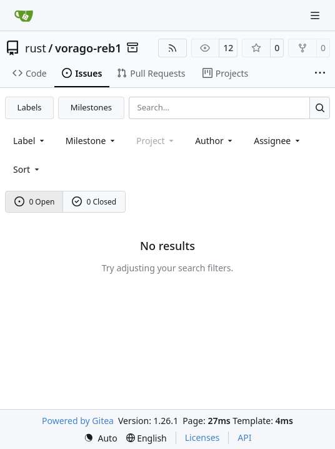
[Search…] (319, 107)
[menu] (27, 169)
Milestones (91, 107)
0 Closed (94, 201)
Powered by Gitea (78, 421)
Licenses (202, 437)
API (244, 437)
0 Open (34, 201)
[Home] (23, 15)
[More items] (320, 73)
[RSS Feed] (172, 48)
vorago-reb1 (88, 48)
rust (35, 48)
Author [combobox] (214, 141)
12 (228, 48)
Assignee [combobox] (278, 141)
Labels (30, 107)
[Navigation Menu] (316, 15)
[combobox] (29, 140)
